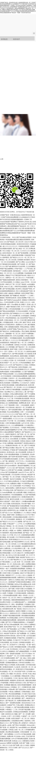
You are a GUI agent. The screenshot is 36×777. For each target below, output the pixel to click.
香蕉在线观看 (7, 517)
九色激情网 (31, 463)
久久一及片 (4, 351)
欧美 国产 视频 (24, 743)
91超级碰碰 (28, 273)
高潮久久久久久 (25, 302)
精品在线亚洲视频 (16, 533)
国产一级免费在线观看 (13, 703)
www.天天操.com (30, 242)
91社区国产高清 (20, 671)
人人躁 (14, 562)
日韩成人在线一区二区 (16, 729)
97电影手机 (21, 638)
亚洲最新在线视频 (10, 638)
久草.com (22, 649)
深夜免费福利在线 (21, 385)
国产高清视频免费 (11, 472)
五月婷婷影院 (24, 454)
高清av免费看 (21, 298)
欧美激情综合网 (8, 609)
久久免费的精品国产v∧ (19, 602)
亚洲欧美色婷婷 (8, 667)
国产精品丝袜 (13, 367)
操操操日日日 (16, 497)
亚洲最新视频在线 (12, 662)
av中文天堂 (25, 423)
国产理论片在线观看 (19, 725)
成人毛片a (9, 555)
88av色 (2, 526)
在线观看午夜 (28, 470)
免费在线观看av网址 (24, 700)
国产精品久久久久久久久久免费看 (11, 521)
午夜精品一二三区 (12, 709)
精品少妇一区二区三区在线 (25, 448)
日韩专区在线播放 (25, 662)
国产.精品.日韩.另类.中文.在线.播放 (22, 416)
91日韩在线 (14, 649)
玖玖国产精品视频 (25, 709)
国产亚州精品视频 (9, 289)
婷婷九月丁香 (10, 284)
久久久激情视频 (15, 676)
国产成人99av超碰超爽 (12, 624)
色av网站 (8, 392)
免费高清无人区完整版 (25, 577)
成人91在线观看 (14, 441)
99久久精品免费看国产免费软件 (10, 432)
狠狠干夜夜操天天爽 (13, 307)
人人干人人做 (4, 649)
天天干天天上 (20, 461)
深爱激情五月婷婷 (28, 741)
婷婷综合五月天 (15, 613)
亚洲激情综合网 (8, 396)
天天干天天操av (27, 653)
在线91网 (8, 606)
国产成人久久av (7, 512)
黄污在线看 (11, 537)
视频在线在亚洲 (5, 497)
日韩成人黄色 (29, 336)
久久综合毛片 (25, 383)
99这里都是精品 (11, 318)
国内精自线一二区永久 (20, 271)
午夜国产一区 (26, 716)
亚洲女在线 (21, 680)
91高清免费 (21, 360)
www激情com (13, 660)
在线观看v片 (26, 389)
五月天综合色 (14, 427)
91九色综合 (18, 674)
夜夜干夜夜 (14, 349)
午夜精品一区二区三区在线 (14, 526)
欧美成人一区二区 (9, 528)
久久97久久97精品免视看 (22, 734)
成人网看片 (22, 304)
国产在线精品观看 (22, 450)
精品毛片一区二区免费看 (24, 407)
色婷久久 (29, 649)
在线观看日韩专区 (28, 546)
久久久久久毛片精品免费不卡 (21, 340)
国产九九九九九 (24, 747)
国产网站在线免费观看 (7, 311)
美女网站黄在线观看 (12, 732)
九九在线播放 (30, 266)
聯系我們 (16, 39)
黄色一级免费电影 (18, 604)
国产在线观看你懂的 (15, 409)
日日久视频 (7, 503)
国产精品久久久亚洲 (7, 647)
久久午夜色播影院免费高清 (26, 544)
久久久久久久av (18, 418)
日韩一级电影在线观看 (13, 653)
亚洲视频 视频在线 (10, 685)
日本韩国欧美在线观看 (21, 398)
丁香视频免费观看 (27, 566)
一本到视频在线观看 (15, 338)
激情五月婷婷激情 (22, 280)
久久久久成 (11, 468)
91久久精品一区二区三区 (11, 251)
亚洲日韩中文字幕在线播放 (25, 669)
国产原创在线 (20, 468)
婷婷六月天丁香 (11, 463)
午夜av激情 (20, 705)
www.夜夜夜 (14, 439)
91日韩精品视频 (12, 618)
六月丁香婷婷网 (9, 405)
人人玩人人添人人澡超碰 (24, 575)
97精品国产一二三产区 (14, 524)
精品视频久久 (18, 512)
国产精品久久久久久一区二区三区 (21, 257)
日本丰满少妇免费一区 (20, 555)
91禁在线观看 (7, 550)
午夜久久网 (18, 322)
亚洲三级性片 (16, 501)
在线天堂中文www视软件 (8, 465)
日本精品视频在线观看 (20, 517)
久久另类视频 (10, 347)
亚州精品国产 (27, 550)
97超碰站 (28, 604)
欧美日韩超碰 (23, 367)
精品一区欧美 (23, 595)
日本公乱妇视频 (18, 336)
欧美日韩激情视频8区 (25, 685)
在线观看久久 (30, 638)
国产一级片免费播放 (7, 734)
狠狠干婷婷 (11, 515)
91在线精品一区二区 (7, 671)
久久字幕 (10, 535)
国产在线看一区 (22, 264)
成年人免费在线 (5, 548)
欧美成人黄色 (20, 696)
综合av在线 (31, 725)
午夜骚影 (10, 593)
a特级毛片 (25, 723)
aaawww (3, 743)
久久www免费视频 (6, 492)
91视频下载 (24, 510)
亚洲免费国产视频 (13, 557)
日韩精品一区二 (16, 687)
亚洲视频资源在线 (16, 586)
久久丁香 (10, 398)
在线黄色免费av (15, 331)
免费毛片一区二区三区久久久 (15, 277)
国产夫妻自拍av (21, 689)
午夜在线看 (30, 277)
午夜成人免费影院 (15, 691)
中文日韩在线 (10, 407)
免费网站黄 (22, 403)
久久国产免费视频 (28, 371)
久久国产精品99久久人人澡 (17, 559)
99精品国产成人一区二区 (18, 342)
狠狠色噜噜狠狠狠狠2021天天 (21, 600)
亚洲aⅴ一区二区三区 (16, 351)
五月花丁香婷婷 (21, 284)
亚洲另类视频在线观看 (8, 244)
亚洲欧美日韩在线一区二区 (15, 445)
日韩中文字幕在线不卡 (26, 349)
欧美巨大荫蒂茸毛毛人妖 (10, 510)
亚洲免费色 (24, 508)
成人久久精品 (25, 745)
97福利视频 (5, 682)
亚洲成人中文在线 (20, 345)
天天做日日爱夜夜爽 (27, 481)
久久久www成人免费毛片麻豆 (10, 566)
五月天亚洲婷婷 (6, 376)
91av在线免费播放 (13, 412)
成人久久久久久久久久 (10, 246)
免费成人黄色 (17, 606)
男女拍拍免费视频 (15, 694)
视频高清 (3, 696)
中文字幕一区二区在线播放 (16, 421)
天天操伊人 (29, 358)
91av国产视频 (26, 503)
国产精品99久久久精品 (21, 365)
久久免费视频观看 (18, 425)
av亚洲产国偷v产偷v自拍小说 (17, 329)
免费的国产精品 (28, 530)
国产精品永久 (22, 463)
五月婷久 (22, 459)
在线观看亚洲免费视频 (17, 568)
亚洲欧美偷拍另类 (28, 497)
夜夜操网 (30, 559)
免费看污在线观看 (12, 743)
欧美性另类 (10, 696)
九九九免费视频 (18, 273)
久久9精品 (16, 282)
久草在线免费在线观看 (10, 595)
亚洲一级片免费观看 (14, 698)
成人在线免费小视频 (20, 492)
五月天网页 (16, 716)
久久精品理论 (29, 425)
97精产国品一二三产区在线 (24, 268)
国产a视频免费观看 (22, 651)
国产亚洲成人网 (15, 723)
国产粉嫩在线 (14, 295)
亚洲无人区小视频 (7, 674)
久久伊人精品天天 (18, 553)
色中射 (25, 674)
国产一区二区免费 (25, 714)
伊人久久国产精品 (28, 309)
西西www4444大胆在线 (8, 635)
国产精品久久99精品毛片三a (25, 380)
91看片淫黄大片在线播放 (11, 573)
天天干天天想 (25, 307)
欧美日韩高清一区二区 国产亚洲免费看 (16, 253)
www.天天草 (25, 282)
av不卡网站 (21, 629)
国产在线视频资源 (16, 436)
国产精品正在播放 (9, 448)
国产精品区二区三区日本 (15, 242)
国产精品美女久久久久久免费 (24, 490)
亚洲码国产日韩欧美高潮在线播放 (20, 582)
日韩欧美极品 (26, 691)
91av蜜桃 (15, 304)
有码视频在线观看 (20, 647)
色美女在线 (17, 564)
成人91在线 (14, 642)
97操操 (12, 450)
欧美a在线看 (20, 665)
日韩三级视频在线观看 (11, 327)
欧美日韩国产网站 (28, 293)
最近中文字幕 (4, 499)
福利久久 (11, 580)
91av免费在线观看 (25, 378)
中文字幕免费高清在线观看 (9, 459)
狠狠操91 (13, 680)
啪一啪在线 (18, 609)
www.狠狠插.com (24, 727)
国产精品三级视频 (6, 640)
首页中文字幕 (21, 635)
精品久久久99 (4, 483)
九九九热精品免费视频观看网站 (25, 374)
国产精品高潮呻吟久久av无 (21, 541)
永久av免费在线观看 (21, 396)
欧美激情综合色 (25, 401)
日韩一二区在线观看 (22, 405)
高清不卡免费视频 (28, 333)
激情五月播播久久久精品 (24, 611)
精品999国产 (18, 443)
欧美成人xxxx (17, 741)
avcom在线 (29, 262)
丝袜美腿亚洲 (4, 349)
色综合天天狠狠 (14, 508)
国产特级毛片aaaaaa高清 (12, 300)
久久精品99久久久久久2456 (15, 358)
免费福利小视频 (15, 483)
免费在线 (10, 736)
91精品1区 (29, 468)
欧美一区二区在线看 (24, 562)
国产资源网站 (4, 427)
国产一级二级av (21, 658)
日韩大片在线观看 (29, 430)
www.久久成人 (9, 286)
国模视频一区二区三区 (13, 333)
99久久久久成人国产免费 (11, 745)
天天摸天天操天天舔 (28, 694)
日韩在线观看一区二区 (27, 732)
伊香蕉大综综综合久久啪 (18, 682)
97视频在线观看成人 (19, 622)
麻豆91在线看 (14, 499)
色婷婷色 (28, 721)
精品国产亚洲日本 (10, 633)
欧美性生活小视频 (12, 714)
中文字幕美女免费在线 (11, 481)
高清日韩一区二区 (27, 667)
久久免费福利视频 (29, 524)
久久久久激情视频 (26, 499)
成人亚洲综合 (17, 550)
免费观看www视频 (13, 401)
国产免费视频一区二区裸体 (26, 633)
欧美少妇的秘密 (5, 383)
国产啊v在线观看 (18, 354)
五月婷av (32, 456)
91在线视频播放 (17, 494)
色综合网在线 (14, 356)
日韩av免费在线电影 (17, 394)
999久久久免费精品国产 (25, 597)
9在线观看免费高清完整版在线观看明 (18, 239)
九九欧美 (17, 667)
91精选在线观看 (24, 246)
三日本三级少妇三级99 (20, 678)
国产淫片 (9, 622)
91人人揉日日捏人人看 (19, 392)
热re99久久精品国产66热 (24, 289)
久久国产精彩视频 (29, 494)
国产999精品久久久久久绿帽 (19, 313)
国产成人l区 (27, 521)
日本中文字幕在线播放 (26, 618)
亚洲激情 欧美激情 (23, 260)
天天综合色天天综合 (22, 528)
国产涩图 (12, 588)
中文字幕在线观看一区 (11, 571)
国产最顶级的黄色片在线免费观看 (18, 506)
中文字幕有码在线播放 (23, 537)
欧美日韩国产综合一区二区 (13, 627)
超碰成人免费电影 (15, 293)
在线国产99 (11, 705)
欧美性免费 (8, 741)
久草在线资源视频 (15, 309)
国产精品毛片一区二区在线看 (25, 347)
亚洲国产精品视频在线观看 (12, 615)
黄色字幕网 (4, 338)
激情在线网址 (10, 488)
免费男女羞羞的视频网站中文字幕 (11, 430)
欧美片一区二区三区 (9, 597)
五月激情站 (23, 439)
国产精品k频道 (12, 629)
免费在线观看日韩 (6, 336)
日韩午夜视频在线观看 (13, 423)
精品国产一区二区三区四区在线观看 (19, 656)
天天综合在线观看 (22, 311)
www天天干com (23, 472)
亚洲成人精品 (20, 580)
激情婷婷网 (21, 620)
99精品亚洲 (26, 676)
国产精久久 (6, 340)
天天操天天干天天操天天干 (22, 640)
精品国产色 (14, 727)
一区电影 (23, 427)
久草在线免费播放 (25, 362)
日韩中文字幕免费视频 (13, 389)
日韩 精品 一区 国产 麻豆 (27, 644)
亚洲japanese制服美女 (7, 611)
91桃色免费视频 (15, 371)
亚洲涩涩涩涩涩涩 (23, 244)
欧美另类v (6, 313)
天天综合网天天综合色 (19, 474)
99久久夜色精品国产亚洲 (24, 291)
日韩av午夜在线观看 (9, 631)
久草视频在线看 (8, 322)
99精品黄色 (31, 427)
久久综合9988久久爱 (19, 548)
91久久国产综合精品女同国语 (22, 237)
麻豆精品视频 (4, 295)
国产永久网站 (20, 262)
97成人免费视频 (8, 443)
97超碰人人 (10, 707)
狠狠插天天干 (10, 575)
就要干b (21, 660)
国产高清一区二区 (23, 434)
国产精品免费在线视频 (22, 707)
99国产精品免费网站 (7, 268)
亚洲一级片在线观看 (14, 546)
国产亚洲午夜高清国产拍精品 (18, 456)
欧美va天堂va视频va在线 (23, 584)
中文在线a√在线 (8, 490)
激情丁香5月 (27, 322)
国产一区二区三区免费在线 (11, 315)
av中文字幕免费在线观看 (20, 738)
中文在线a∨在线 (19, 736)
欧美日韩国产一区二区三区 (9, 362)
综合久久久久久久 (29, 609)
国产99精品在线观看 (7, 374)
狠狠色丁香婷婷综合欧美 (8, 298)
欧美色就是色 (16, 503)
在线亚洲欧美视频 (18, 255)
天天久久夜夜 (13, 747)
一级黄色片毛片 (6, 354)
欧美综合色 (11, 452)
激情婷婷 (12, 461)
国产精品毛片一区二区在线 (13, 387)
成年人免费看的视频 (28, 564)
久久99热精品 (4, 450)
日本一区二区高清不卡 (10, 644)
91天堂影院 (28, 354)
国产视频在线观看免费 (7, 280)
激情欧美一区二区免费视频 (25, 519)
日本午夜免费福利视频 (11, 454)
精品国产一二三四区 (27, 295)
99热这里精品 (25, 327)
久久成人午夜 (30, 360)
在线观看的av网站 (18, 721)
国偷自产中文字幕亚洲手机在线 (16, 275)
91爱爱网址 (15, 383)
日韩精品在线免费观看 (20, 712)
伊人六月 (17, 535)
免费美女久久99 (21, 324)
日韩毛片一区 (13, 378)
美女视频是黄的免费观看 (8, 620)
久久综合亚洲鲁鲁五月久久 (21, 369)
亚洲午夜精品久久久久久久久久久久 (21, 539)
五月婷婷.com (31, 671)
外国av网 (12, 689)
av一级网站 (18, 530)
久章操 (11, 750)
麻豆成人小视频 (8, 530)
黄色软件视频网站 (24, 465)
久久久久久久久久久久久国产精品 (11, 414)
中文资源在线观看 (20, 593)
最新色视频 (24, 356)
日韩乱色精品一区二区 (11, 320)
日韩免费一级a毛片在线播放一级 (14, 479)
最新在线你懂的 (31, 680)
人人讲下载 (4, 461)
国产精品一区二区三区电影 (12, 477)
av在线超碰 (25, 315)
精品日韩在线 (30, 459)
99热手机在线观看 (21, 286)
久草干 (9, 716)
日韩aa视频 (31, 647)
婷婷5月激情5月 (11, 434)
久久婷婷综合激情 (30, 351)
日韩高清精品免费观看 (20, 376)
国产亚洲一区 (4, 727)
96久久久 (3, 546)
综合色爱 (20, 591)
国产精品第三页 (11, 700)
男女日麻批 (25, 331)
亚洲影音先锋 (27, 687)
